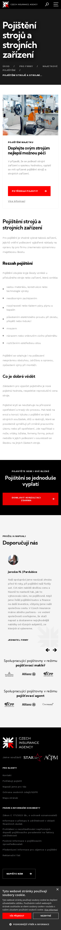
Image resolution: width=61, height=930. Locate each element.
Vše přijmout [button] (17, 915)
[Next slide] (54, 650)
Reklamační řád (11, 855)
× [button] (57, 889)
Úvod (6, 66)
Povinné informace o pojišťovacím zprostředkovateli (22, 842)
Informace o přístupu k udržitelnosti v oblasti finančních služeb (29, 822)
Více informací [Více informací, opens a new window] (51, 909)
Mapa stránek (10, 798)
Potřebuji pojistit (12, 781)
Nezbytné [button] (46, 915)
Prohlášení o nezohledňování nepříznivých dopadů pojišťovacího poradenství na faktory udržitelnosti (28, 832)
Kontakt (7, 775)
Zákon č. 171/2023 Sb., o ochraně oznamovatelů (30, 815)
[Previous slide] (47, 650)
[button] (30, 924)
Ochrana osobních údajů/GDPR (20, 792)
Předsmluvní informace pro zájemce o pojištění (30, 849)
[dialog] (30, 908)
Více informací (16, 201)
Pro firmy (26, 66)
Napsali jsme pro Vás (14, 786)
